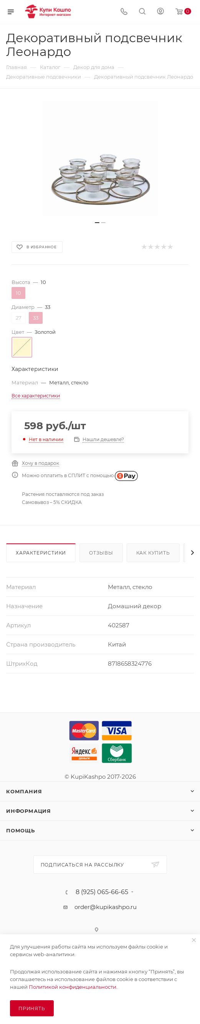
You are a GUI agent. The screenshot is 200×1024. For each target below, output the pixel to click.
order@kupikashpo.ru (105, 907)
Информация (28, 811)
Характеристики (41, 553)
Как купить (153, 553)
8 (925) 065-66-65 (102, 892)
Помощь (20, 830)
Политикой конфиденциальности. (73, 987)
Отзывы (101, 553)
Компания (24, 791)
